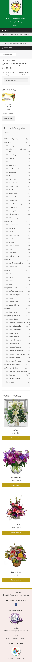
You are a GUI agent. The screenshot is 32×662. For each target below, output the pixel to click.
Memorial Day (13, 183)
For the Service (14, 337)
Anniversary (12, 228)
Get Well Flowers (14, 239)
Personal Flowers (14, 378)
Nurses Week (13, 193)
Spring (11, 277)
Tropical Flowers (14, 305)
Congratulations (14, 235)
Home (7, 60)
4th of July (12, 146)
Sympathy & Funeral (13, 316)
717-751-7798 (11, 18)
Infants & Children (15, 340)
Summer (11, 281)
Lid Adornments (14, 344)
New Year (12, 190)
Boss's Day (12, 155)
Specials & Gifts (11, 288)
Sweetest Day (13, 207)
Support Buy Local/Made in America (16, 43)
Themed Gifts (13, 302)
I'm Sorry (12, 242)
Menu (4, 30)
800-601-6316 (21, 18)
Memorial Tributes (15, 347)
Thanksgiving (13, 211)
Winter (11, 284)
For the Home (13, 333)
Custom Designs (14, 295)
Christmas (12, 158)
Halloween (12, 172)
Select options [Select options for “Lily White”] (16, 438)
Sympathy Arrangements (17, 354)
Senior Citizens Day (15, 204)
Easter (11, 162)
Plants (8, 260)
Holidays (9, 142)
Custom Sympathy (15, 326)
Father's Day (13, 165)
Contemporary (13, 312)
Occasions (9, 221)
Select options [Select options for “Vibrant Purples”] (16, 485)
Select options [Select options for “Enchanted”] (16, 533)
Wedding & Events (12, 368)
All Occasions (13, 225)
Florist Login (12, 22)
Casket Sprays (13, 319)
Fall (10, 274)
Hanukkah (12, 176)
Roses (11, 298)
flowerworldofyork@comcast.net (17, 631)
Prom (10, 249)
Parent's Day (13, 197)
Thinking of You (14, 256)
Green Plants (13, 267)
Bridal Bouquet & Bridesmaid (18, 371)
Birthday (11, 232)
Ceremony (12, 375)
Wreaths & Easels (15, 361)
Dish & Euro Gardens (16, 263)
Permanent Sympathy (16, 350)
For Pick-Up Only (12, 139)
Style (8, 309)
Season (8, 270)
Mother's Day (13, 186)
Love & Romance (14, 246)
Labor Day (12, 179)
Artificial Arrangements (16, 291)
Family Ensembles (15, 330)
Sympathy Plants (14, 358)
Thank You (12, 253)
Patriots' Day (13, 200)
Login (20, 22)
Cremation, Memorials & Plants (19, 323)
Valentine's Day (14, 214)
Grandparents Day (15, 169)
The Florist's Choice (13, 364)
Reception (12, 382)
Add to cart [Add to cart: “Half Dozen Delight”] (8, 118)
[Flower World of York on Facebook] (16, 604)
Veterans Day (13, 218)
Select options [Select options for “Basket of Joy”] (16, 580)
